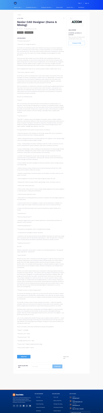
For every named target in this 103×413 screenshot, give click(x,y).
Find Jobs (38, 397)
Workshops (38, 410)
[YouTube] (30, 406)
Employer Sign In (57, 410)
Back (19, 14)
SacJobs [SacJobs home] (18, 394)
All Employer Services (58, 407)
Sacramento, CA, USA (31, 28)
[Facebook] (14, 406)
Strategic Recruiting (58, 404)
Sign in (80, 3)
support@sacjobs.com (77, 401)
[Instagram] (17, 406)
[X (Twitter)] (20, 406)
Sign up (87, 3)
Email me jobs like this (23, 366)
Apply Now (24, 356)
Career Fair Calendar (40, 407)
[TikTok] (27, 406)
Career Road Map (39, 404)
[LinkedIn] (23, 406)
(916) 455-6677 (75, 398)
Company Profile (76, 43)
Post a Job (56, 397)
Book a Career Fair (57, 400)
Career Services (39, 400)
